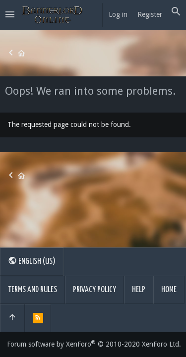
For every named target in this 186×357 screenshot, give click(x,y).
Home (169, 290)
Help (138, 290)
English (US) (32, 261)
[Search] (176, 12)
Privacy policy (94, 290)
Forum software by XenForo (94, 344)
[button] (10, 14)
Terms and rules (32, 290)
